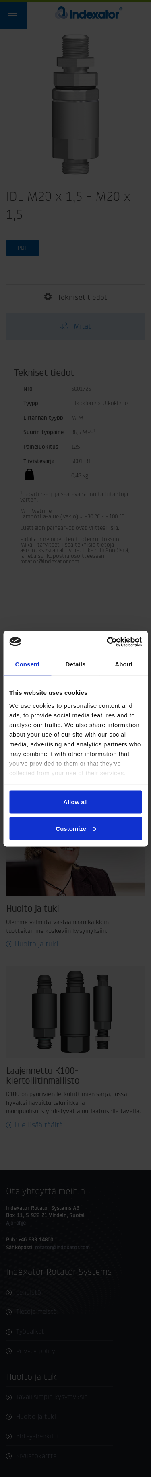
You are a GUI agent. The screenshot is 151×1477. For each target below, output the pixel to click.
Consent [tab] (27, 664)
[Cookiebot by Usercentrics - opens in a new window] (107, 642)
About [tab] (123, 664)
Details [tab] (76, 664)
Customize (76, 828)
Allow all (75, 802)
